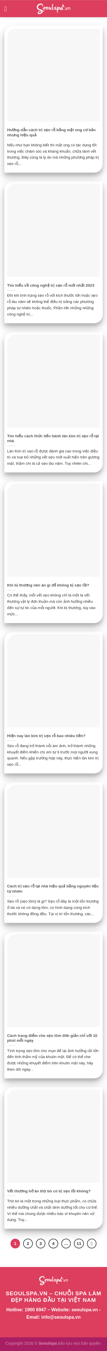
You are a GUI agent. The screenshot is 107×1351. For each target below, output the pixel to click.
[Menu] (7, 9)
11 (78, 1243)
